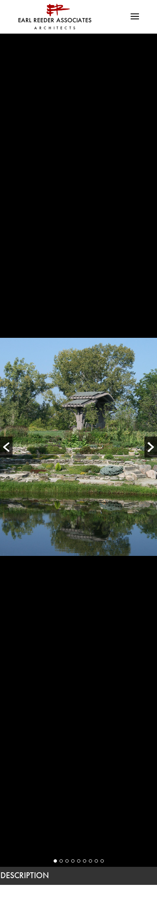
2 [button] (61, 861)
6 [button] (84, 861)
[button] (6, 447)
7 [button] (90, 861)
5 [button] (78, 861)
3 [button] (67, 861)
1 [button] (55, 861)
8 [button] (96, 861)
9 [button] (102, 861)
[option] (78, 447)
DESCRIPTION (24, 875)
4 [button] (73, 861)
